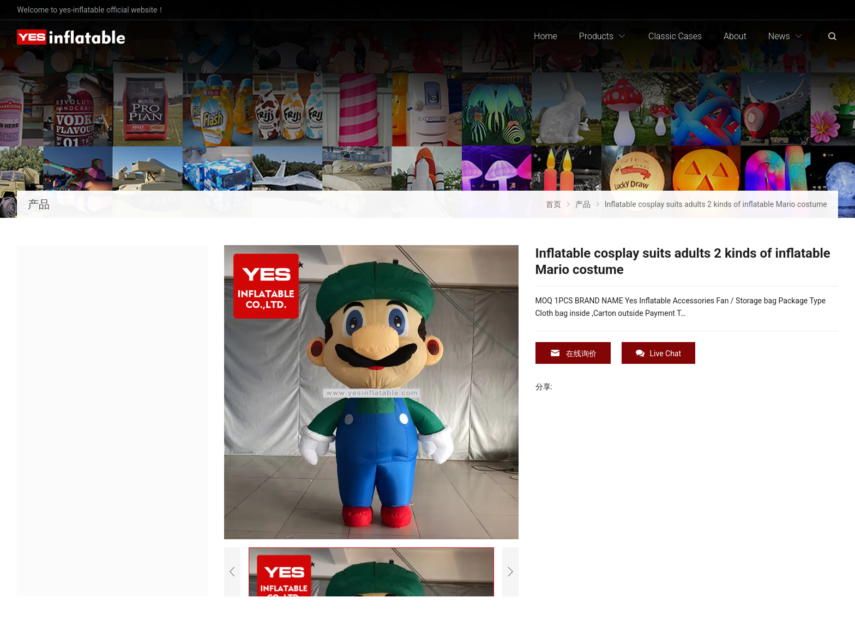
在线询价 (573, 353)
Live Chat (659, 353)
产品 (39, 204)
